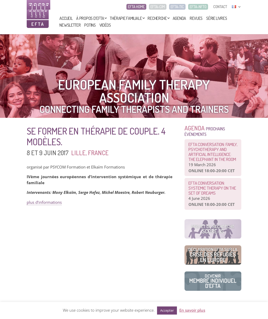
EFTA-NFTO (198, 6)
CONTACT (220, 6)
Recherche (157, 18)
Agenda (179, 18)
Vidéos (105, 25)
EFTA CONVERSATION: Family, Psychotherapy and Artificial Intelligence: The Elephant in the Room (212, 152)
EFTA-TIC (177, 6)
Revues (196, 18)
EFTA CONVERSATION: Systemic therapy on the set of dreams (212, 188)
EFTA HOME (136, 6)
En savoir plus (192, 310)
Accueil (65, 18)
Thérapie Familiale (126, 18)
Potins (90, 25)
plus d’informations (44, 202)
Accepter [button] (167, 310)
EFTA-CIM (157, 6)
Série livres (216, 18)
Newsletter (70, 25)
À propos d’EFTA (90, 18)
